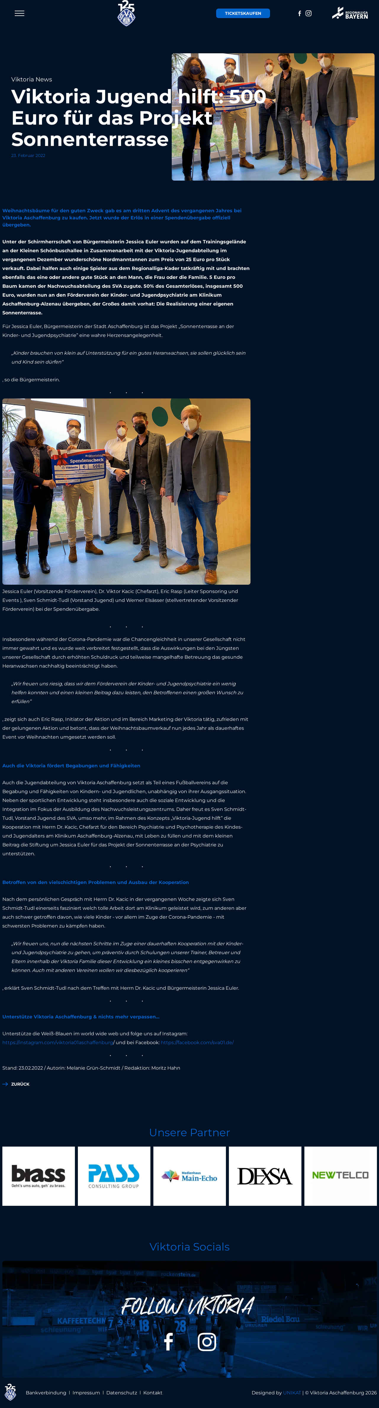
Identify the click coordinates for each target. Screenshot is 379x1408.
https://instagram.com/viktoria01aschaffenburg (57, 1042)
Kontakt (153, 1393)
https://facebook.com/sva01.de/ (197, 1042)
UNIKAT (292, 1393)
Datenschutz (121, 1393)
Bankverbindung (46, 1393)
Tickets (243, 13)
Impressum (86, 1393)
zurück (20, 1084)
